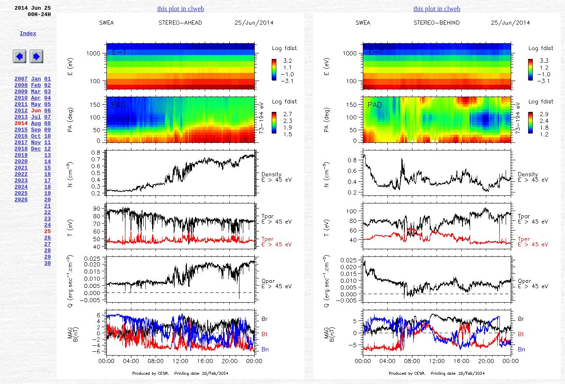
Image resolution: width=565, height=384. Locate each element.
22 (47, 251)
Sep (36, 152)
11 (47, 167)
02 (47, 99)
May (36, 121)
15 (47, 198)
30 (47, 312)
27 (47, 289)
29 (47, 305)
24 (47, 266)
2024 (21, 221)
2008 (21, 99)
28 (47, 297)
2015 (21, 152)
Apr (36, 114)
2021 (21, 198)
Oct (36, 160)
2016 (21, 160)
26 (47, 282)
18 (47, 221)
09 (47, 152)
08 (47, 144)
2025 (21, 228)
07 (47, 137)
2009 (21, 106)
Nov (36, 167)
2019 (21, 182)
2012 (21, 129)
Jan (36, 91)
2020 (21, 190)
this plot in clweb (180, 8)
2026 (21, 236)
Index (27, 39)
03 (47, 106)
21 (47, 244)
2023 (21, 213)
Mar (36, 106)
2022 (21, 205)
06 (47, 129)
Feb (36, 99)
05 (47, 121)
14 (47, 190)
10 (47, 160)
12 (47, 175)
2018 (21, 175)
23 (47, 259)
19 (47, 228)
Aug (36, 144)
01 (47, 91)
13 (47, 182)
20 (47, 236)
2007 (21, 91)
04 (47, 114)
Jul (36, 137)
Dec (36, 175)
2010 (21, 114)
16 (47, 205)
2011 (21, 121)
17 (47, 213)
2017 (21, 167)
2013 (21, 137)
